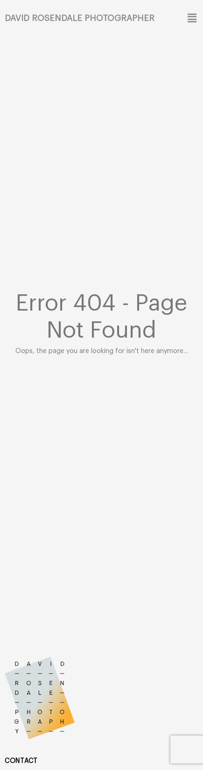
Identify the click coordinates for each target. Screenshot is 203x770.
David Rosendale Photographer (79, 18)
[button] (191, 18)
